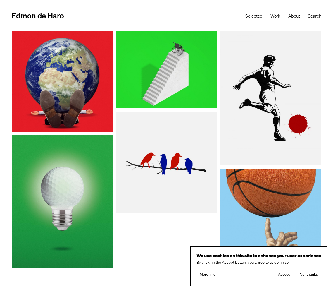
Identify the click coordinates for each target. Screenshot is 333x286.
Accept (284, 275)
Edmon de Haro (38, 15)
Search (314, 16)
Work (275, 16)
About (294, 16)
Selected (254, 16)
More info (207, 275)
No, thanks (309, 275)
